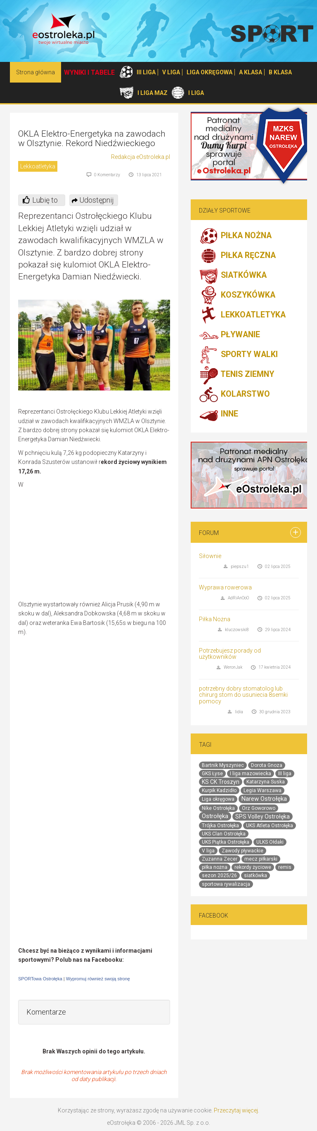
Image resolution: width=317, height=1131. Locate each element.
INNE (218, 414)
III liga (284, 773)
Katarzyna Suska (265, 782)
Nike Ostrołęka (218, 808)
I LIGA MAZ (152, 93)
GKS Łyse (212, 773)
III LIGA (146, 72)
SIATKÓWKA (233, 276)
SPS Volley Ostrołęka (262, 816)
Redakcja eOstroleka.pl (140, 157)
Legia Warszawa (263, 790)
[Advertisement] (100, 540)
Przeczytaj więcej (236, 1110)
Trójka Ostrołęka (220, 825)
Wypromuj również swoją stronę (98, 978)
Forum (209, 533)
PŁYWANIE (229, 335)
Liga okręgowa (218, 799)
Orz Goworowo (258, 808)
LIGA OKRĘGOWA (209, 72)
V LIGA (171, 72)
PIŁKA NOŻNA (235, 236)
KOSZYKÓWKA (237, 295)
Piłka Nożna (214, 619)
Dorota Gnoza (266, 765)
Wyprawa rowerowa (225, 587)
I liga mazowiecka (250, 773)
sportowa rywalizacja (226, 884)
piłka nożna (214, 867)
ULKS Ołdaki (270, 842)
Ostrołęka (215, 816)
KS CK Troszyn (220, 781)
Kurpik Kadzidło (219, 790)
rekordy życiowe (252, 867)
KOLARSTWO (234, 395)
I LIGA (196, 93)
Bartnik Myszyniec (223, 765)
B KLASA (280, 72)
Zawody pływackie (242, 851)
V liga (208, 851)
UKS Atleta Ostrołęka (269, 825)
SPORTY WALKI (238, 355)
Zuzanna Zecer (219, 859)
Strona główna (35, 72)
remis (284, 867)
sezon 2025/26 (219, 875)
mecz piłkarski (260, 859)
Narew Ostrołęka (264, 798)
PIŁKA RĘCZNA (237, 256)
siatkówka (255, 875)
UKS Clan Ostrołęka (224, 834)
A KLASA (250, 72)
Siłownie (210, 556)
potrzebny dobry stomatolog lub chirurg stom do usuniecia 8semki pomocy (243, 695)
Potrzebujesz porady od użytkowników (230, 653)
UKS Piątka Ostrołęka (225, 842)
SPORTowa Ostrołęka (40, 978)
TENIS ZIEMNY (236, 375)
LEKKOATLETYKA (242, 315)
